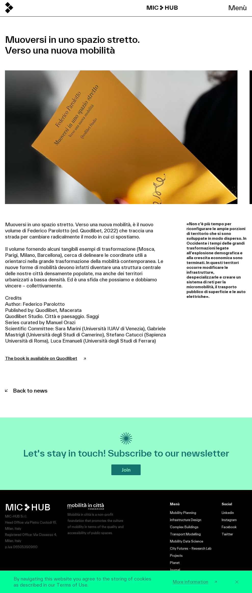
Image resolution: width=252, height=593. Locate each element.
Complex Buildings (184, 527)
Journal (175, 570)
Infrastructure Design (185, 520)
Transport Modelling (185, 534)
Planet (175, 563)
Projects (176, 556)
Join (126, 470)
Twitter (227, 534)
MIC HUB (162, 7)
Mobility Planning (183, 513)
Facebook (229, 527)
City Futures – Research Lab (190, 548)
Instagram (229, 520)
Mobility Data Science (186, 541)
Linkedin (228, 513)
